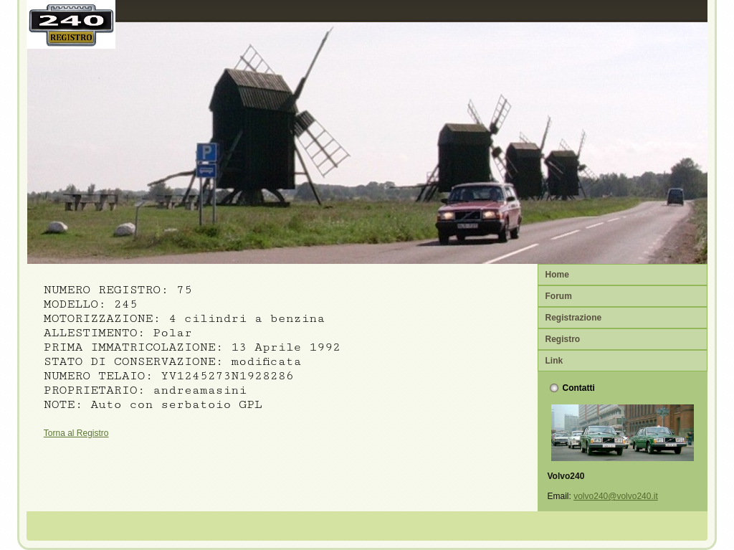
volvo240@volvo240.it (615, 496)
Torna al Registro (76, 433)
